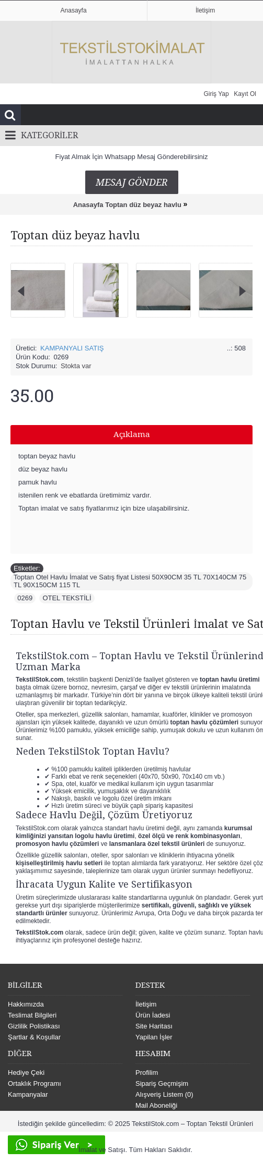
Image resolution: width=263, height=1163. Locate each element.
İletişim (145, 1004)
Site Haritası (154, 1026)
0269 (24, 598)
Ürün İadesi (152, 1015)
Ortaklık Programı (34, 1083)
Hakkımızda (26, 1004)
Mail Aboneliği (156, 1105)
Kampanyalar (28, 1094)
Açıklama (131, 434)
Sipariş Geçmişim (161, 1083)
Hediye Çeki (26, 1072)
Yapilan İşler (154, 1037)
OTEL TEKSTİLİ (66, 598)
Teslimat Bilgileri (32, 1015)
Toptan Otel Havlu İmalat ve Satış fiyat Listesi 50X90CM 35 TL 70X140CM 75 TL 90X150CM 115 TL (130, 581)
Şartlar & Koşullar (34, 1037)
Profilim (146, 1072)
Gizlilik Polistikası (34, 1026)
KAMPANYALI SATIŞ (72, 348)
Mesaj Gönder (132, 182)
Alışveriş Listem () (164, 1094)
